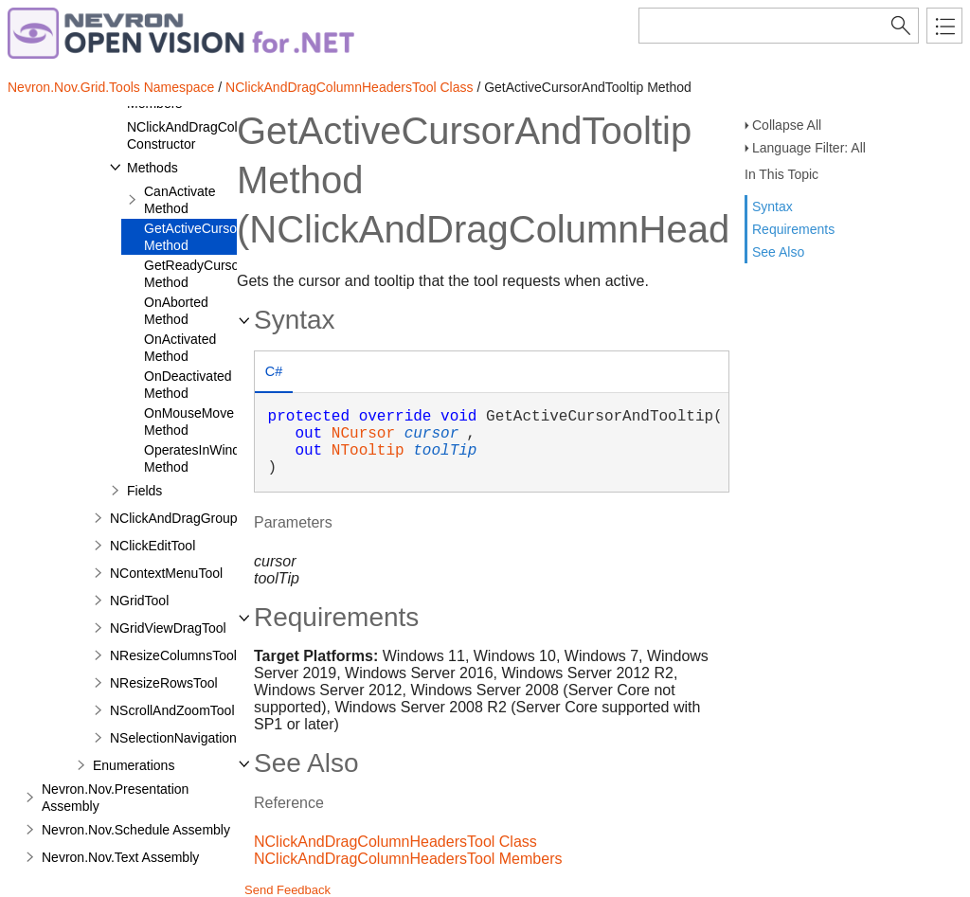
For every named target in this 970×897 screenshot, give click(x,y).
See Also (778, 252)
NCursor (363, 433)
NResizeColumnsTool (173, 655)
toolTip (444, 450)
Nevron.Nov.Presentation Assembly (115, 797)
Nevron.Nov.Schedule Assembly (136, 829)
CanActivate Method (179, 200)
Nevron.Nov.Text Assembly (120, 857)
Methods (152, 167)
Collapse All (786, 125)
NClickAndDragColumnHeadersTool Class (349, 87)
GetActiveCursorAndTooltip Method (223, 237)
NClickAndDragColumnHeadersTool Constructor (232, 135)
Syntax (772, 206)
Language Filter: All (809, 147)
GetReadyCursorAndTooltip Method (224, 274)
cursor (431, 433)
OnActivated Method (180, 348)
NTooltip (368, 450)
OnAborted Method (176, 311)
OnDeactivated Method (188, 384)
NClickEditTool (152, 545)
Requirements (793, 229)
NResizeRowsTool (164, 683)
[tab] (274, 373)
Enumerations (133, 765)
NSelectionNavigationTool (185, 737)
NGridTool (139, 600)
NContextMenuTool (166, 573)
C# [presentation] (273, 371)
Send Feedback (287, 890)
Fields (144, 490)
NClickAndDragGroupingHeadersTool (220, 518)
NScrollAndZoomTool (172, 710)
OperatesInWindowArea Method (214, 458)
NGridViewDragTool (168, 628)
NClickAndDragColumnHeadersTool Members (408, 859)
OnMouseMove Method (189, 421)
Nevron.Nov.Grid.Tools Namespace (111, 87)
